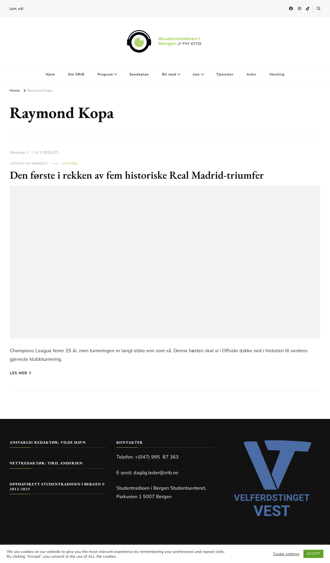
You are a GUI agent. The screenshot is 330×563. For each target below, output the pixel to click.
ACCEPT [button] (313, 553)
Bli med (169, 74)
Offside (70, 163)
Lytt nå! (17, 8)
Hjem (50, 74)
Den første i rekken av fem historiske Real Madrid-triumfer (137, 175)
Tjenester (225, 74)
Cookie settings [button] (286, 554)
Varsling (277, 74)
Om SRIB (76, 74)
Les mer (20, 373)
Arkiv (251, 74)
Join (196, 74)
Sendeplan (139, 74)
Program (105, 74)
